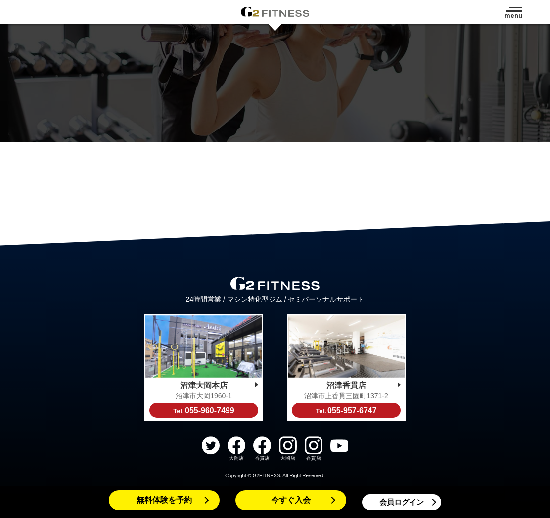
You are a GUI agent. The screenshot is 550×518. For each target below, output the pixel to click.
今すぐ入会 (291, 500)
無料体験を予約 (164, 500)
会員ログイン (401, 502)
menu (513, 15)
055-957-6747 (346, 410)
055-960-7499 (203, 410)
